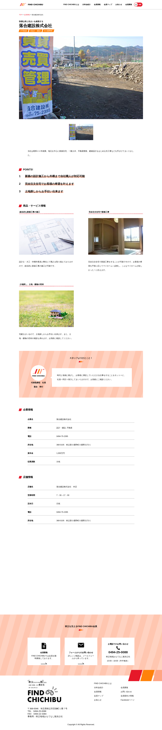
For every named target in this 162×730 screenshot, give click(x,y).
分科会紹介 (86, 4)
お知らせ (118, 4)
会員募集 (128, 4)
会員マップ (108, 4)
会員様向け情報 (127, 696)
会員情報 (97, 4)
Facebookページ (127, 700)
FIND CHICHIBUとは (71, 4)
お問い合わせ (126, 692)
